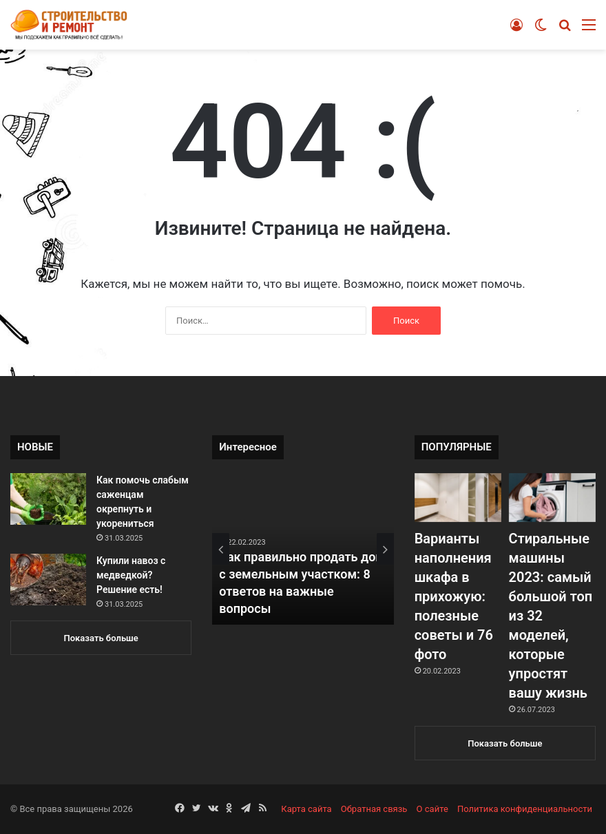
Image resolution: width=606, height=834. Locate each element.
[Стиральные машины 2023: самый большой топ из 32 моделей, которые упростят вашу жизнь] (552, 497)
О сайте (432, 809)
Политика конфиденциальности (524, 809)
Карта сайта (306, 809)
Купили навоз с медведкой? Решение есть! (130, 575)
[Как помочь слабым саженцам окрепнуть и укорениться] (48, 499)
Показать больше (101, 638)
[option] (303, 549)
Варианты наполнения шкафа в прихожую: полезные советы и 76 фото (454, 596)
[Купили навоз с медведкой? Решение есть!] (48, 579)
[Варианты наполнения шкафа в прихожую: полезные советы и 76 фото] (458, 497)
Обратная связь (374, 809)
